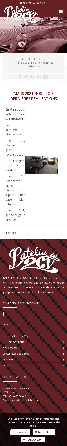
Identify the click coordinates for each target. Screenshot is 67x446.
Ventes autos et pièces (16, 353)
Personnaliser (20, 432)
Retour (12, 233)
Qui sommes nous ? (14, 342)
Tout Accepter (33, 439)
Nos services (10, 347)
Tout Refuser (44, 432)
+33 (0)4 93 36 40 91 (34, 2)
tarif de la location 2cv (15, 336)
